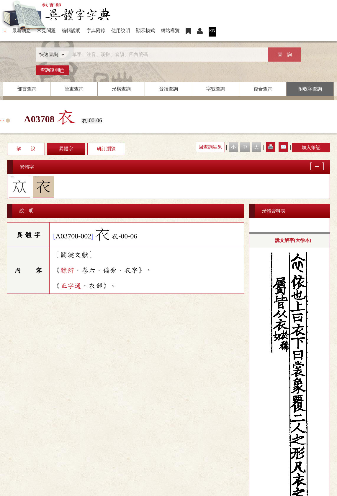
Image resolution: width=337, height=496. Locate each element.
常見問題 (46, 30)
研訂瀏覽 (106, 148)
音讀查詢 (168, 88)
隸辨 (67, 270)
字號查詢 (215, 88)
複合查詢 (262, 88)
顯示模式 (145, 30)
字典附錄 (95, 30)
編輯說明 (71, 30)
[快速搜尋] (166, 54)
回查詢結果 (210, 146)
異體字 (66, 148)
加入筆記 (311, 147)
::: (4, 30)
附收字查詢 (310, 88)
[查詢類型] (50, 54)
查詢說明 (52, 70)
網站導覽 (170, 30)
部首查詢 (26, 88)
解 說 (26, 148)
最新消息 (21, 30)
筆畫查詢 (74, 88)
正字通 (70, 285)
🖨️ (271, 146)
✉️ (283, 146)
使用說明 (120, 30)
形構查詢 (121, 88)
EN (212, 30)
